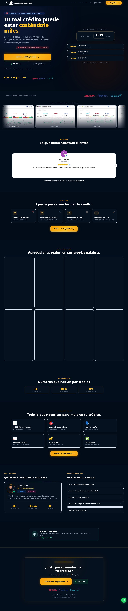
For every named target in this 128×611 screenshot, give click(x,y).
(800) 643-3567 (98, 3)
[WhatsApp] (123, 600)
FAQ (90, 3)
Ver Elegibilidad (113, 3)
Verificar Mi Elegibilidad (21, 57)
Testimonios (82, 3)
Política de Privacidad (57, 595)
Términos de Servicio (71, 595)
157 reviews (79, 180)
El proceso (73, 3)
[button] (115, 165)
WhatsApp (15, 64)
